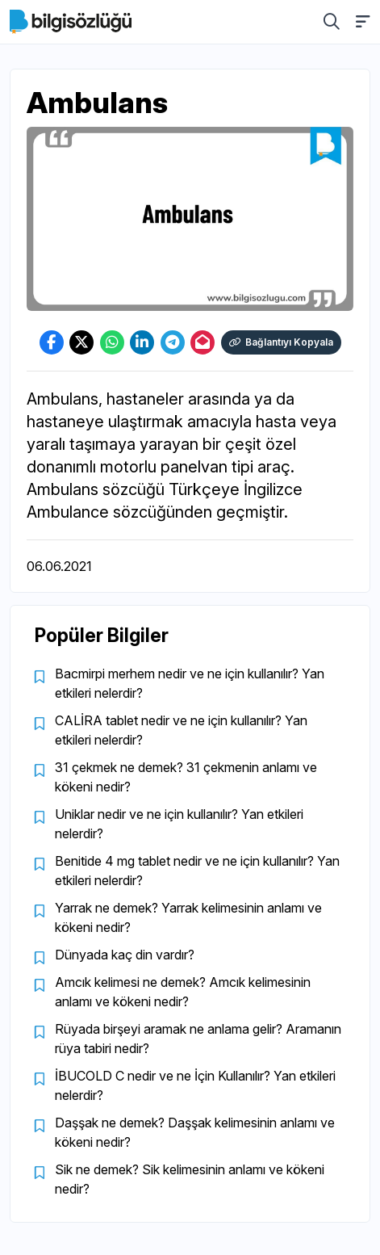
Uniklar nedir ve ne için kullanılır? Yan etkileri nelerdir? (179, 824)
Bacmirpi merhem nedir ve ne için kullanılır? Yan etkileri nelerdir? (189, 683)
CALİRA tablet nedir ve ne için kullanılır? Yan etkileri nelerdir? (181, 730)
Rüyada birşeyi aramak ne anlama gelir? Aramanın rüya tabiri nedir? (198, 1038)
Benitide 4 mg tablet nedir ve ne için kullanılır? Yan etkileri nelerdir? (197, 870)
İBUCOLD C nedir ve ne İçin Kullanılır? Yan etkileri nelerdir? (195, 1085)
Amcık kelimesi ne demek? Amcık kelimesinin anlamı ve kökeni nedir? (183, 991)
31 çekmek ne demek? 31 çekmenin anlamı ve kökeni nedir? (186, 777)
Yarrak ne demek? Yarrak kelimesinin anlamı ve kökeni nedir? (188, 917)
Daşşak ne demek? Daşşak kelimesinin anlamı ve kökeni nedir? (195, 1132)
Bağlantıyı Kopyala (281, 342)
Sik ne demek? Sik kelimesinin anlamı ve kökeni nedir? (189, 1179)
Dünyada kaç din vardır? (124, 954)
